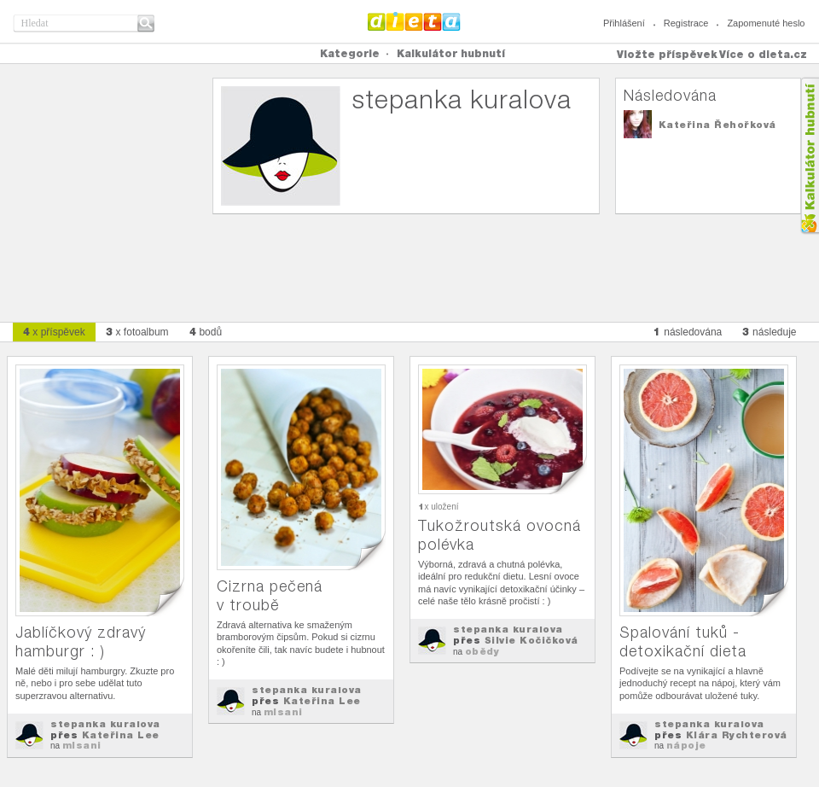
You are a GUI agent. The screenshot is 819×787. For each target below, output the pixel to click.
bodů (206, 331)
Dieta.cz (414, 21)
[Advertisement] (409, 261)
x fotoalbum (137, 331)
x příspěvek (54, 331)
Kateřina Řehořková (717, 125)
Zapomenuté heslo (765, 23)
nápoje (686, 745)
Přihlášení (624, 23)
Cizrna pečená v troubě (269, 595)
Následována (670, 95)
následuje (769, 331)
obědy (482, 651)
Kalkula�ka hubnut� (809, 156)
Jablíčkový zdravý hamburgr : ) (80, 641)
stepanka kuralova (105, 724)
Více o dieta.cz (763, 54)
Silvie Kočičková (531, 640)
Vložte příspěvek (667, 54)
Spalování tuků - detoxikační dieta (682, 641)
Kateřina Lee (121, 735)
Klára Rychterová (736, 735)
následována (687, 331)
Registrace (686, 23)
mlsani (82, 745)
